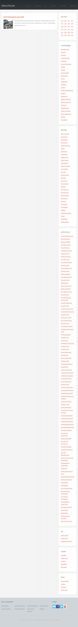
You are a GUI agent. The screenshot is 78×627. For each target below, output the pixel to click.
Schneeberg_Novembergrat (67, 387)
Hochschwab (74, 6)
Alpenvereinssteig (65, 134)
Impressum (37, 620)
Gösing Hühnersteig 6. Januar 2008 (14, 17)
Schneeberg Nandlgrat (66, 334)
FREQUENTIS (42, 609)
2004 (69, 35)
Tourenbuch (27, 6)
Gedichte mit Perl (64, 535)
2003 (72, 35)
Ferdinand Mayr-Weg (65, 58)
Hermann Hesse (64, 558)
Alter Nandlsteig (64, 485)
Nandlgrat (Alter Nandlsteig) (67, 90)
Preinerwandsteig (65, 192)
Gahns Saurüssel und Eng (66, 521)
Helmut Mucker (8, 6)
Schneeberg (37, 6)
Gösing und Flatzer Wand (66, 268)
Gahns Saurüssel (64, 283)
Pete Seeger (63, 587)
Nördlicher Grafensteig (66, 99)
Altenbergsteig (64, 137)
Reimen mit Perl (64, 538)
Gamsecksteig (64, 151)
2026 (62, 20)
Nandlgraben (63, 84)
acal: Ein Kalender (5, 606)
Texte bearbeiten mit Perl (66, 541)
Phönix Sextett (64, 590)
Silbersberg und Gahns (66, 245)
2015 (72, 26)
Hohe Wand (53, 6)
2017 (65, 26)
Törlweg (62, 216)
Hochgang (63, 70)
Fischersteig (63, 61)
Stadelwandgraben (65, 108)
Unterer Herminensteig (66, 114)
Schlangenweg (64, 204)
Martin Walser (64, 564)
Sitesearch (57, 620)
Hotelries (63, 67)
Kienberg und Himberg (65, 242)
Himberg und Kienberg (65, 256)
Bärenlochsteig (64, 140)
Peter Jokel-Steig (64, 189)
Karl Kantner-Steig (65, 175)
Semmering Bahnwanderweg (67, 236)
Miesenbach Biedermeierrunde (67, 311)
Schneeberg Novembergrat (67, 326)
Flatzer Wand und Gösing (66, 250)
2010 (62, 32)
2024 (69, 20)
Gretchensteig (64, 154)
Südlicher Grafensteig (65, 111)
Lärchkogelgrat (64, 81)
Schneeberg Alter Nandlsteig (67, 373)
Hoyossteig (63, 172)
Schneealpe (63, 6)
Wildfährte (63, 210)
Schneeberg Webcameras (32, 606)
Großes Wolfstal (64, 163)
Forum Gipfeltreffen (44, 606)
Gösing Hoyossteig (65, 294)
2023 (72, 20)
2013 (65, 29)
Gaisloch (62, 148)
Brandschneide (64, 142)
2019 (72, 23)
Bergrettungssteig (65, 49)
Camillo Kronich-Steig (65, 145)
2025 (65, 20)
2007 (72, 32)
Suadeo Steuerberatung (19, 606)
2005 (65, 35)
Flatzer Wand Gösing (65, 239)
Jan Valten (63, 561)
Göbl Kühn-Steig (64, 157)
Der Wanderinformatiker (19, 609)
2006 (62, 35)
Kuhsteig (63, 78)
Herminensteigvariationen (66, 488)
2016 (69, 26)
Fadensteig (63, 55)
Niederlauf (63, 93)
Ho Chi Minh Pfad (64, 169)
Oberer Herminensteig (66, 102)
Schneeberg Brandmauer (66, 446)
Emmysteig (63, 52)
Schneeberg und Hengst (66, 401)
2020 (69, 23)
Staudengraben (64, 207)
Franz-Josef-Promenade (66, 64)
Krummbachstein (64, 367)
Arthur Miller (63, 555)
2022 (62, 23)
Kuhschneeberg (64, 76)
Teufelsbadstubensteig (66, 213)
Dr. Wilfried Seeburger (6, 609)
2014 (62, 29)
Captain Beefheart (65, 581)
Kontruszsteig (64, 181)
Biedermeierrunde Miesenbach (67, 343)
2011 (72, 29)
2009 (65, 32)
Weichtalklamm (64, 120)
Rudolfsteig (63, 201)
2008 (69, 32)
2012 (69, 29)
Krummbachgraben (65, 73)
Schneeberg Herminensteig (67, 375)
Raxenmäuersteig (65, 195)
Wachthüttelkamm (65, 222)
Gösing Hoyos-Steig (65, 253)
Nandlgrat (63, 87)
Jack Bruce (63, 584)
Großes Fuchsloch (64, 160)
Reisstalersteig (64, 198)
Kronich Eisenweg (64, 184)
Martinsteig (63, 186)
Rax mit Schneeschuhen (66, 286)
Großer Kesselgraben (65, 166)
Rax (45, 6)
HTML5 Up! (48, 620)
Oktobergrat (63, 105)
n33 (53, 620)
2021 (65, 23)
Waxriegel (63, 117)
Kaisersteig (63, 178)
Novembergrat (64, 96)
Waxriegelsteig (64, 219)
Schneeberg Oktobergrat (66, 262)
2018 (62, 26)
